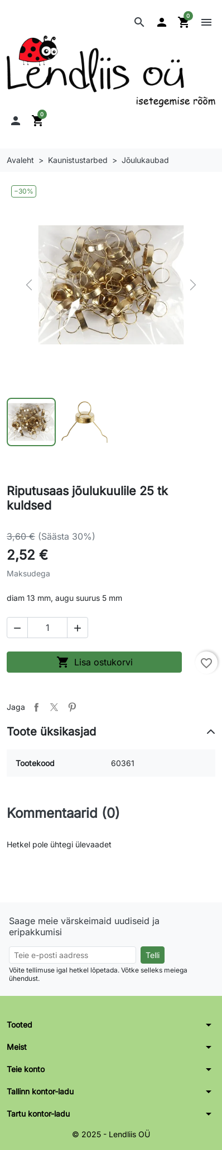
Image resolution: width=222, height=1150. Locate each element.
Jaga (36, 707)
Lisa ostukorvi (94, 662)
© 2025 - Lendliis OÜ (111, 1134)
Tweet (54, 707)
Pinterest (72, 707)
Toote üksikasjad (51, 731)
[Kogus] (47, 627)
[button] (139, 22)
